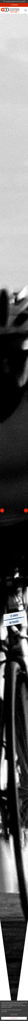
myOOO (14, 5)
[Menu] (25, 10)
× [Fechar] (25, 1002)
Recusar (14, 1014)
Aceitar (14, 1018)
